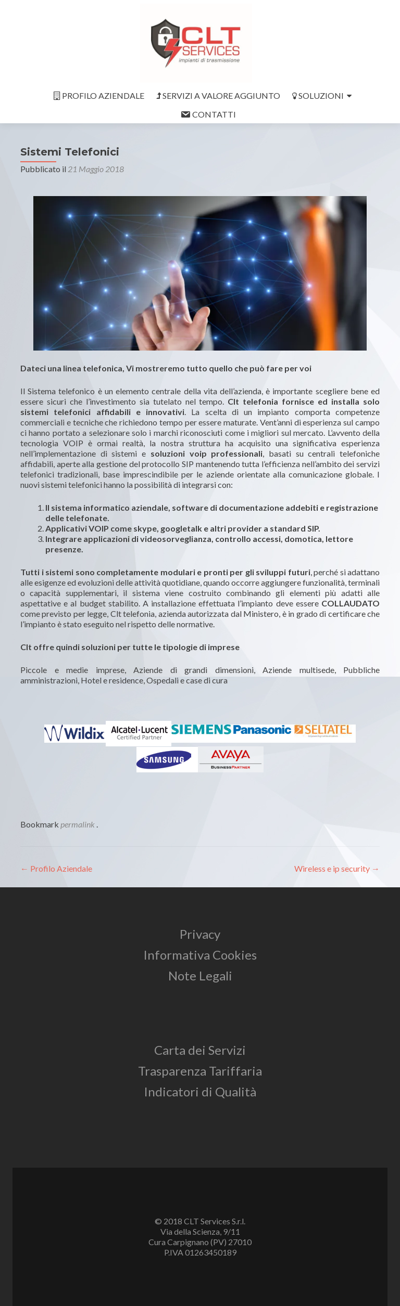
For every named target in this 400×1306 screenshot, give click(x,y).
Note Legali (200, 975)
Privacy (200, 933)
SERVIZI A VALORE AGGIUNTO (218, 95)
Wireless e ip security (337, 868)
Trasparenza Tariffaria (200, 1070)
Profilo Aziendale (56, 868)
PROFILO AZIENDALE (99, 95)
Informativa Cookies (200, 954)
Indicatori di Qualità (200, 1091)
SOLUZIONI (318, 95)
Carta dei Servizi (200, 1049)
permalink (78, 824)
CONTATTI (208, 114)
